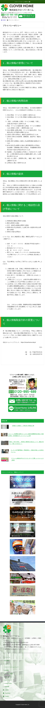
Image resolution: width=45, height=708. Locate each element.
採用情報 (6, 686)
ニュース (6, 664)
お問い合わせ (7, 677)
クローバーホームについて (11, 667)
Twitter (6, 690)
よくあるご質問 (8, 673)
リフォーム (7, 657)
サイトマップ (7, 680)
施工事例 (6, 660)
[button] (21, 1)
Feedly (6, 696)
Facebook (6, 693)
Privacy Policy (8, 683)
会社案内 (6, 670)
